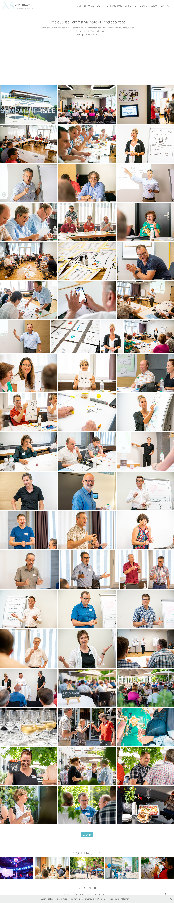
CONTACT (165, 5)
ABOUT (154, 5)
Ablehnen (125, 898)
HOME (78, 5)
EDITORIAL (89, 5)
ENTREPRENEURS (114, 5)
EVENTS (100, 5)
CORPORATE (130, 5)
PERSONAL (144, 5)
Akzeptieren (114, 898)
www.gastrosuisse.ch (87, 34)
